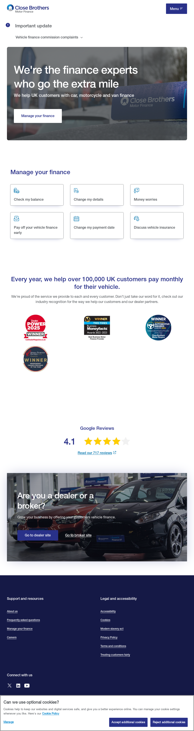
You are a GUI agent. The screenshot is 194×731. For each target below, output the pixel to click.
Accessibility (108, 611)
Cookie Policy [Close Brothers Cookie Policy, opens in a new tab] (50, 713)
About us (12, 611)
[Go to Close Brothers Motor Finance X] (9, 686)
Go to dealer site (38, 535)
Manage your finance (20, 628)
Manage (8, 722)
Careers (11, 637)
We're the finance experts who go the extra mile (76, 76)
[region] (97, 713)
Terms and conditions (113, 646)
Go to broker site (78, 535)
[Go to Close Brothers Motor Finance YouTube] (27, 686)
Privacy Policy (108, 637)
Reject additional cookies (169, 722)
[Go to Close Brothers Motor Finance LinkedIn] (18, 686)
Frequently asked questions (23, 620)
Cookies (105, 620)
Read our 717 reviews (95, 453)
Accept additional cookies (128, 722)
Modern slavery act (111, 628)
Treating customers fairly (115, 654)
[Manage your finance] (38, 116)
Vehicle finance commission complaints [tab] (47, 37)
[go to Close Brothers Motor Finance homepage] (28, 9)
